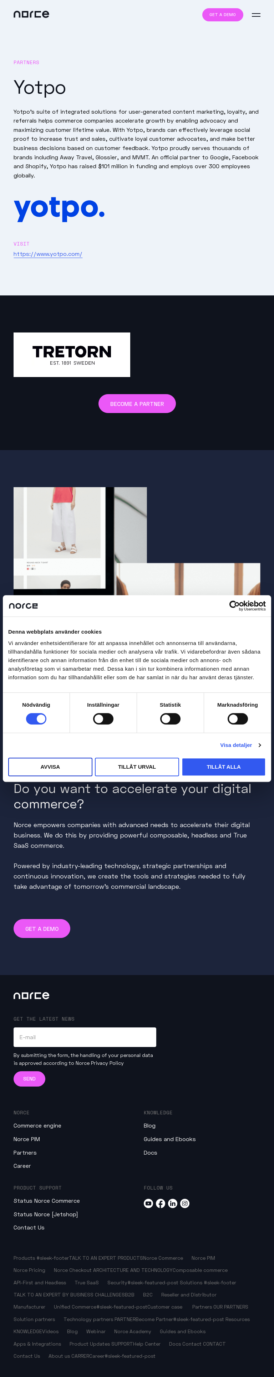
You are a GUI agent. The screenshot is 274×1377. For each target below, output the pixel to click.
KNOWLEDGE (28, 1331)
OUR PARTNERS (230, 1307)
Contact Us (29, 1227)
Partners (25, 1152)
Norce (22, 1112)
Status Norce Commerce (47, 1200)
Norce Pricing (29, 1270)
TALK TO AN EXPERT (92, 1258)
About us (59, 1356)
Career (22, 1165)
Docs (150, 1152)
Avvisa (50, 767)
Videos (50, 1331)
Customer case (164, 1307)
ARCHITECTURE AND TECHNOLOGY (133, 1270)
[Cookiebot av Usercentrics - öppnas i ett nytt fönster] (234, 605)
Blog (150, 1125)
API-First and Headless (40, 1282)
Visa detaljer (236, 745)
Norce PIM (27, 1138)
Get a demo (222, 14)
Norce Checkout (73, 1270)
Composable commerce (200, 1270)
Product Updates (90, 1344)
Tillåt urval (137, 767)
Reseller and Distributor (189, 1294)
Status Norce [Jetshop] (46, 1214)
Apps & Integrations (37, 1344)
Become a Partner (137, 403)
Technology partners (88, 1319)
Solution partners (34, 1319)
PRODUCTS (130, 1258)
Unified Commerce (75, 1307)
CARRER (80, 1356)
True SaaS (87, 1282)
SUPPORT (122, 1344)
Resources (237, 1319)
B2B (130, 1294)
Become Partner (154, 1319)
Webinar (96, 1331)
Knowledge (158, 1112)
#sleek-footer (52, 1258)
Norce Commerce (163, 1258)
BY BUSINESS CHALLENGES (93, 1294)
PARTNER (125, 1319)
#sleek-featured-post (152, 1282)
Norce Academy (132, 1331)
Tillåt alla (224, 767)
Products (24, 1258)
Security (117, 1282)
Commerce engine (37, 1125)
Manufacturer (29, 1307)
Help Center (147, 1344)
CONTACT (214, 1344)
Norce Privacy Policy (100, 1063)
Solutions (191, 1282)
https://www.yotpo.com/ (48, 253)
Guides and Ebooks (170, 1138)
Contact (192, 1344)
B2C (148, 1294)
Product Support (38, 1187)
